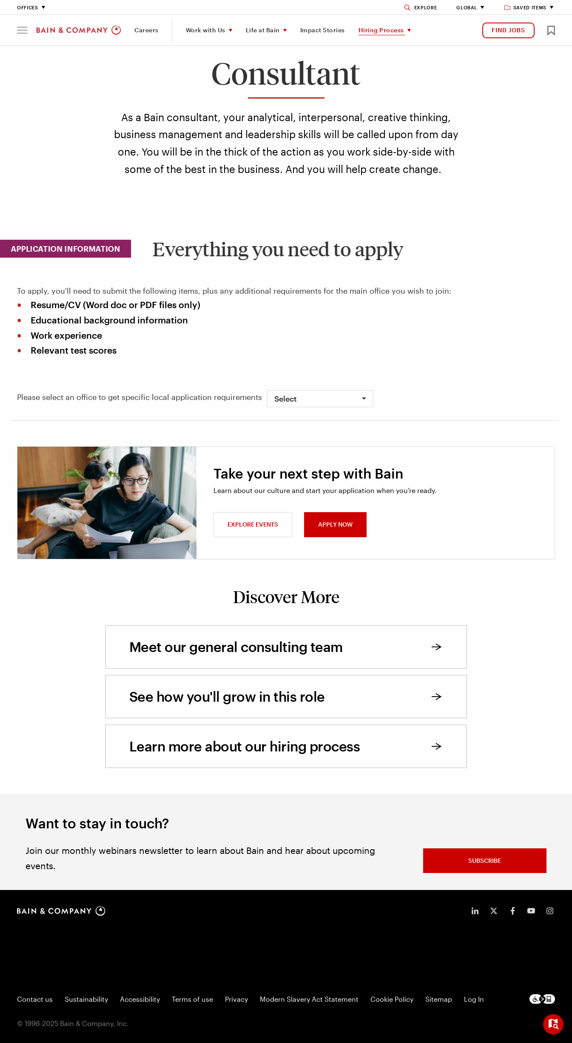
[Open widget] (553, 1024)
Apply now (335, 524)
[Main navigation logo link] (79, 30)
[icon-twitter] (494, 911)
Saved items (525, 7)
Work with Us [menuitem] (205, 30)
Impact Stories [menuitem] (322, 30)
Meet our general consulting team (236, 647)
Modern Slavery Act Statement (309, 999)
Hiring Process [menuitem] (381, 30)
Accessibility (140, 999)
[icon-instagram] (550, 911)
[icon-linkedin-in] (475, 911)
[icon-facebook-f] (512, 911)
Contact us (35, 999)
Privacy (236, 999)
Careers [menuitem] (146, 30)
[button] (22, 30)
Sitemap (438, 999)
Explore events (253, 524)
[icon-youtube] (531, 911)
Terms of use (192, 999)
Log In (474, 999)
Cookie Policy (391, 999)
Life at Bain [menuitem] (263, 30)
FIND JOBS (508, 30)
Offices (27, 7)
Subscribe (484, 860)
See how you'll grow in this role (227, 696)
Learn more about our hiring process (244, 746)
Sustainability (86, 999)
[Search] (420, 7)
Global (466, 7)
